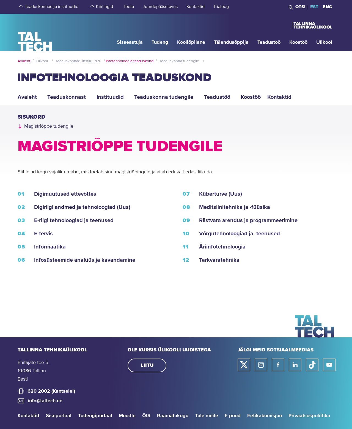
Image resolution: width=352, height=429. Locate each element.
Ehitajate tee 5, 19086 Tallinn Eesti (34, 371)
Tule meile (206, 415)
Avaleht (24, 61)
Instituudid (110, 97)
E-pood (233, 415)
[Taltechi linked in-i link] (295, 365)
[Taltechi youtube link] (329, 365)
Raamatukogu (172, 415)
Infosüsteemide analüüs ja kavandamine (84, 260)
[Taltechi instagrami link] (261, 365)
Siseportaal (59, 415)
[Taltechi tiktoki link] (312, 365)
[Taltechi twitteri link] (244, 365)
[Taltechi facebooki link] (278, 365)
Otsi (300, 7)
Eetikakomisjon (264, 415)
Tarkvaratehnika (219, 260)
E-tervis (43, 233)
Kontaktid (28, 415)
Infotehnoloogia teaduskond (129, 61)
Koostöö (251, 97)
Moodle (127, 415)
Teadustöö (217, 97)
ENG (327, 7)
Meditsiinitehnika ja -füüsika (234, 207)
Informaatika (50, 247)
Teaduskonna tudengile (179, 61)
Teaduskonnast (66, 97)
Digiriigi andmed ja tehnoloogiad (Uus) (82, 207)
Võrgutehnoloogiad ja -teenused (239, 233)
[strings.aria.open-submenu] (20, 7)
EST (314, 7)
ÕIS (146, 415)
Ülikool (42, 61)
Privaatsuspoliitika (309, 415)
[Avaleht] (35, 32)
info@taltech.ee (45, 400)
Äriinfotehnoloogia (222, 247)
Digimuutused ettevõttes (65, 194)
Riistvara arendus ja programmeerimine (248, 220)
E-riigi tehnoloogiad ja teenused (74, 220)
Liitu (147, 365)
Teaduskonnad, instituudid (78, 61)
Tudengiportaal (95, 415)
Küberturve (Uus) (220, 194)
